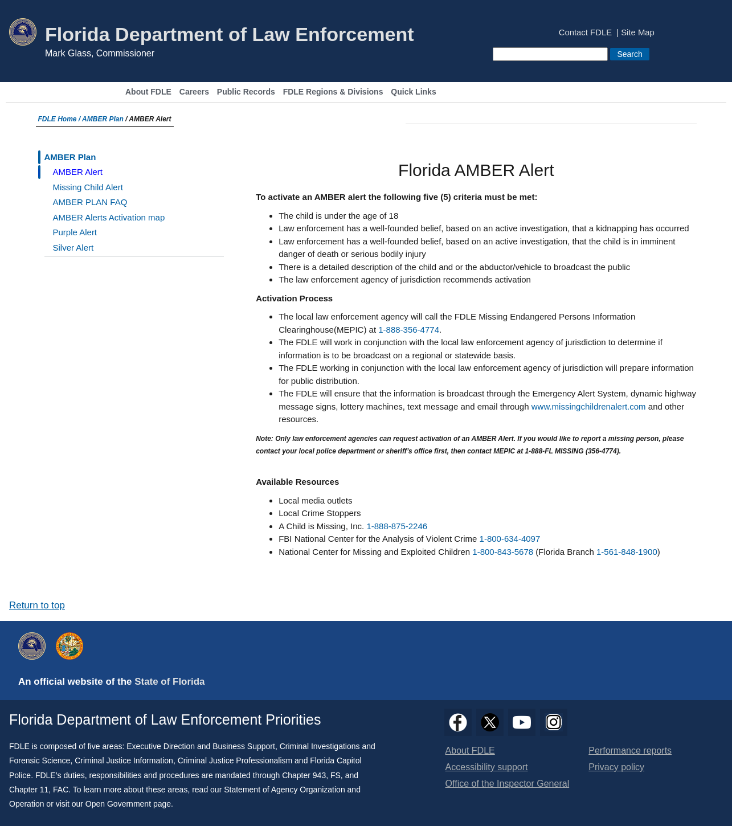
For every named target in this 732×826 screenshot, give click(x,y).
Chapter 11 (28, 789)
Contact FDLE (585, 32)
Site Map (638, 32)
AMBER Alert (78, 172)
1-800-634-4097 (510, 538)
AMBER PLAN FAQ (90, 202)
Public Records (246, 92)
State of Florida (169, 681)
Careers (194, 92)
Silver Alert (73, 247)
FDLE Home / (60, 119)
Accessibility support (486, 767)
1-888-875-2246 (396, 526)
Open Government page (128, 803)
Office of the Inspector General (507, 783)
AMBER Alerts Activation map (109, 217)
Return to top (37, 605)
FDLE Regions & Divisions (333, 92)
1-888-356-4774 (408, 329)
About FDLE (148, 92)
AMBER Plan (103, 119)
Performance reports (630, 750)
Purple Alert (75, 232)
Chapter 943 (304, 775)
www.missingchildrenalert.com (588, 406)
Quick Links (413, 92)
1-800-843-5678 (502, 552)
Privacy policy (616, 767)
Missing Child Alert (88, 187)
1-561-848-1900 (626, 552)
